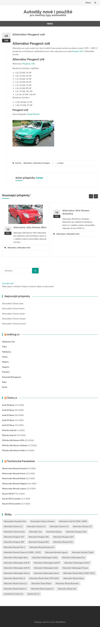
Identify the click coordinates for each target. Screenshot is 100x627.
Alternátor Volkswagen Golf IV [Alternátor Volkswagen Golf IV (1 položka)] (47, 563)
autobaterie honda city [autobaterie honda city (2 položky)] (13, 594)
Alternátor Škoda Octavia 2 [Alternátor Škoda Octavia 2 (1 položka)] (15, 583)
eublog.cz (13, 334)
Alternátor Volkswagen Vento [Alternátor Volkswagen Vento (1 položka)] (46, 573)
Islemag (37, 622)
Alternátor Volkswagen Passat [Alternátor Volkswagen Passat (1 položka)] (75, 568)
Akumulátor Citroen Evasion (14, 323)
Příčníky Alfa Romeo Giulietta (14, 445)
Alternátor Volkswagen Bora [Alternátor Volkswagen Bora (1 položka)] (16, 557)
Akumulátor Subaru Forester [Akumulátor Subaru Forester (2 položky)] (43, 521)
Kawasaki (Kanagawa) (11, 377)
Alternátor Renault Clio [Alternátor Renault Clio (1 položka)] (63, 542)
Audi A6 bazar (8, 410)
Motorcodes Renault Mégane (14, 483)
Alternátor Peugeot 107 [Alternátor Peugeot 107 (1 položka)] (14, 537)
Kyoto (4, 387)
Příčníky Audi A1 (9, 435)
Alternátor (19, 59)
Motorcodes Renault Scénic (14, 473)
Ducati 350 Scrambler (11, 503)
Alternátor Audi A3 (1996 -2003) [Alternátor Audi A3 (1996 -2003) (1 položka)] (73, 521)
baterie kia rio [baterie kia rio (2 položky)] (33, 594)
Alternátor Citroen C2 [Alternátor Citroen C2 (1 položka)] (13, 526)
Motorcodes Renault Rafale (14, 478)
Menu (88, 2)
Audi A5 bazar (8, 415)
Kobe (4, 382)
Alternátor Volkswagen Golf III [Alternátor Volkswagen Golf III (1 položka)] (16, 563)
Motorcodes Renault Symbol (14, 468)
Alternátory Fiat (24, 247)
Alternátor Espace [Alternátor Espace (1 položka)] (54, 531)
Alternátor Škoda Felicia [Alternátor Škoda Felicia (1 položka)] (73, 578)
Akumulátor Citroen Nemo (13, 308)
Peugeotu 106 (29, 63)
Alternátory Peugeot (41, 163)
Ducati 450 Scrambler (11, 498)
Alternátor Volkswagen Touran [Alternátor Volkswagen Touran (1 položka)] (16, 573)
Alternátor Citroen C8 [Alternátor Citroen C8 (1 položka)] (82, 526)
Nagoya (5, 362)
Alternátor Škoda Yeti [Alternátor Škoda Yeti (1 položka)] (67, 588)
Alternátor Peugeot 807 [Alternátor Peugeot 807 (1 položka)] (39, 542)
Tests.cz (12, 397)
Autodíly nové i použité (48, 11)
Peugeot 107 (77, 51)
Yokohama (6, 352)
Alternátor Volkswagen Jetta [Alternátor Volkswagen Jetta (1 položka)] (46, 568)
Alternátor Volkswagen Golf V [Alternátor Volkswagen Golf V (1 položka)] (76, 563)
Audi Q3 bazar (8, 405)
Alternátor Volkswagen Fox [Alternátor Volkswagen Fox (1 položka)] (73, 557)
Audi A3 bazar (8, 425)
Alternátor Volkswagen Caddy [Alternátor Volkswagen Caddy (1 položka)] (45, 557)
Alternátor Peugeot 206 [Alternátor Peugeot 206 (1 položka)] (39, 537)
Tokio (4, 346)
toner (61, 163)
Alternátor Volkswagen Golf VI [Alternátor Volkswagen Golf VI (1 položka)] (17, 568)
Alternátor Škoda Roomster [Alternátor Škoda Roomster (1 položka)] (67, 583)
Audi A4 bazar (8, 420)
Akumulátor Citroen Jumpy (13, 313)
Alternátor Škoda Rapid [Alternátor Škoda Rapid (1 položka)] (41, 583)
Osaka (5, 357)
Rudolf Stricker (33, 114)
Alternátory (28, 163)
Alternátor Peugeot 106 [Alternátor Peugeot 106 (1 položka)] (76, 531)
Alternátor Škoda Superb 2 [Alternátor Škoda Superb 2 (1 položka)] (42, 588)
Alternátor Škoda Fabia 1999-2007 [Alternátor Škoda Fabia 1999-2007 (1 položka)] (44, 578)
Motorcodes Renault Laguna (14, 488)
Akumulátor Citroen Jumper (14, 318)
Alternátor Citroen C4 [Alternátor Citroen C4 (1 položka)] (36, 526)
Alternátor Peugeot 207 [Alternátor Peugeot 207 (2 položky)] (63, 537)
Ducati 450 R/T (8, 493)
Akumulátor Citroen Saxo (12, 303)
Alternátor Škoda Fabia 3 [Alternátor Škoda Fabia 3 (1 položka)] (14, 578)
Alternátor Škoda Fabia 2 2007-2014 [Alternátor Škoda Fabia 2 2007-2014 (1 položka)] (78, 573)
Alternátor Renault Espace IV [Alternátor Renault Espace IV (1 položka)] (42, 547)
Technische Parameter (21, 461)
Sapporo (5, 367)
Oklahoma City (8, 341)
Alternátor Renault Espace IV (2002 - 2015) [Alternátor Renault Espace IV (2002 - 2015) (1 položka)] (22, 552)
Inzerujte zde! (8, 283)
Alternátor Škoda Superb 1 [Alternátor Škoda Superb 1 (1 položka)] (15, 588)
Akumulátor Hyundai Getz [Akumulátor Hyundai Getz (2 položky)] (15, 521)
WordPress (61, 622)
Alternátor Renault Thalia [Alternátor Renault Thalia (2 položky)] (82, 552)
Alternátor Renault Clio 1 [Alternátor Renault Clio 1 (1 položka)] (14, 547)
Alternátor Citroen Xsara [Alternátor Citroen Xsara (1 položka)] (14, 531)
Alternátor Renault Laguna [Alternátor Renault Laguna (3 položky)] (56, 552)
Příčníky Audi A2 (9, 430)
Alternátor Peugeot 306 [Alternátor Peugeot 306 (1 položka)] (14, 542)
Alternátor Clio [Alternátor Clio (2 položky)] (35, 531)
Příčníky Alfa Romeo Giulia (13, 450)
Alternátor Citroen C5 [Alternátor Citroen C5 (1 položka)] (59, 526)
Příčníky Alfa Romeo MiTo (13, 440)
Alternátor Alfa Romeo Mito (30, 227)
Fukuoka (5, 372)
